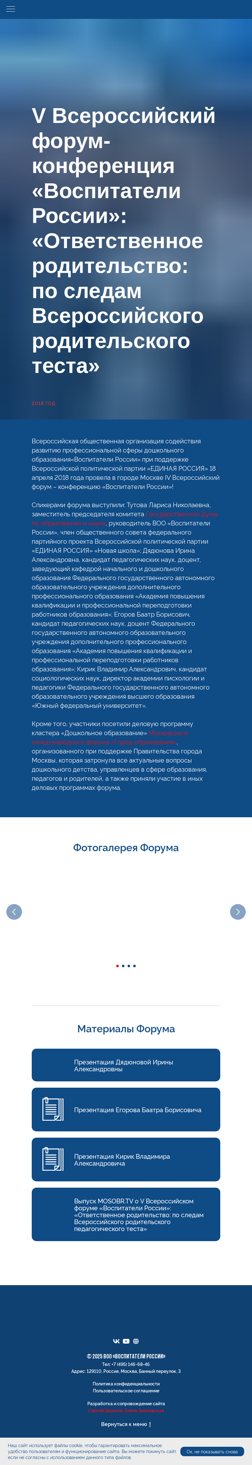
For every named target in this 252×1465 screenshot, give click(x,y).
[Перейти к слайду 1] (117, 966)
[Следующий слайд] (238, 912)
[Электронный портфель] (136, 1341)
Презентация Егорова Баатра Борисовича (137, 1109)
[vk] (116, 1341)
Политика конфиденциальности (126, 1383)
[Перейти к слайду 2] (123, 966)
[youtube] (126, 1341)
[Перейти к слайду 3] (129, 966)
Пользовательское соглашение (126, 1390)
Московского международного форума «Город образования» (110, 737)
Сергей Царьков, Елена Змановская (126, 1410)
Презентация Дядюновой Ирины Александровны (123, 1065)
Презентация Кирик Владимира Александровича (122, 1159)
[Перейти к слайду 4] (134, 966)
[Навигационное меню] (10, 9)
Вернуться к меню (126, 1424)
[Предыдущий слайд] (14, 912)
